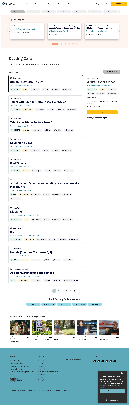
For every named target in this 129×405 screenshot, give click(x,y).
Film (48, 12)
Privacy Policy (42, 369)
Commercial (33, 12)
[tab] (55, 44)
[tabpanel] (27, 32)
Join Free (118, 4)
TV (64, 12)
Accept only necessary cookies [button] (112, 396)
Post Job (105, 4)
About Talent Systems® (17, 361)
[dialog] (112, 387)
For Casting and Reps (54, 4)
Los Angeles (33, 304)
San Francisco (79, 304)
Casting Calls (24, 4)
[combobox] (122, 373)
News (69, 4)
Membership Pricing (16, 369)
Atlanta (95, 304)
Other (110, 12)
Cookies (40, 377)
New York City (49, 304)
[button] (112, 400)
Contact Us (41, 363)
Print (95, 12)
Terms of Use (42, 366)
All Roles (17, 12)
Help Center (41, 361)
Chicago (64, 304)
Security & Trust (43, 380)
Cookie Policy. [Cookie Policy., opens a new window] (103, 387)
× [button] (124, 373)
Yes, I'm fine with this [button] (112, 391)
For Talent (38, 4)
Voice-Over (79, 12)
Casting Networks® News (18, 363)
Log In (98, 4)
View (102, 112)
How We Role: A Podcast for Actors (20, 366)
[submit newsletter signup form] (83, 357)
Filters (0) (112, 72)
